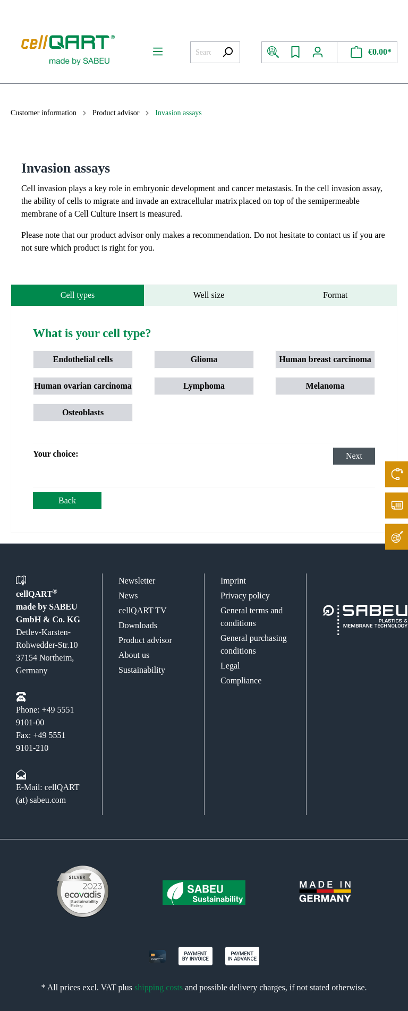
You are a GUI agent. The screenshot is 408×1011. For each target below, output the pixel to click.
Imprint (233, 580)
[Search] (227, 52)
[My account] (322, 52)
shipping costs (158, 987)
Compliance (240, 680)
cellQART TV (142, 610)
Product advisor (145, 640)
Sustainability (141, 669)
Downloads (137, 625)
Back (67, 500)
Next (354, 455)
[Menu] (158, 51)
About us (133, 654)
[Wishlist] (295, 52)
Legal (230, 665)
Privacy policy (245, 595)
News (128, 595)
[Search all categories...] (203, 52)
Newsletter (136, 580)
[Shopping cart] (367, 52)
